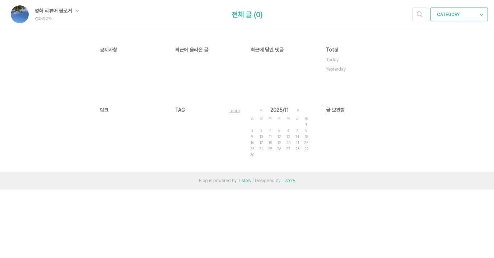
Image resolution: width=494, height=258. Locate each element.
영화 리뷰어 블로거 (56, 11)
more (234, 110)
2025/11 (279, 110)
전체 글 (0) (247, 14)
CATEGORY (460, 14)
